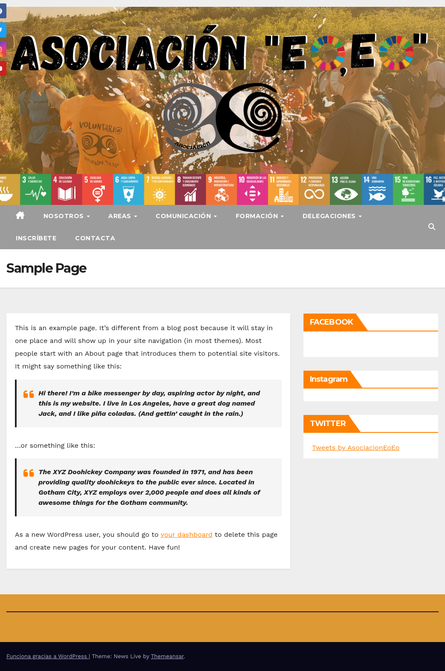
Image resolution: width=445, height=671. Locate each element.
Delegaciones (330, 216)
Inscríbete (36, 238)
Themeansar (167, 656)
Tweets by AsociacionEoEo (355, 447)
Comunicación (184, 216)
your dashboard (187, 534)
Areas (120, 216)
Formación (258, 216)
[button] (431, 227)
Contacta (95, 238)
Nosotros (64, 216)
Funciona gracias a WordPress (47, 656)
